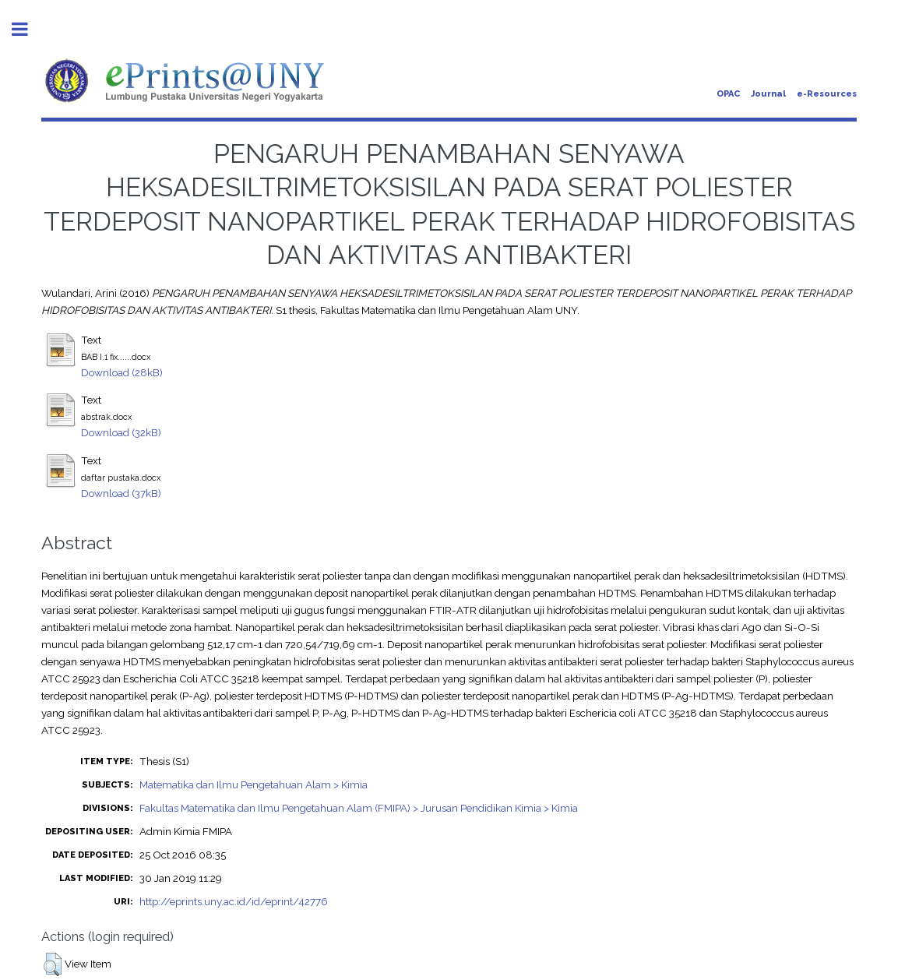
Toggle (28, 29)
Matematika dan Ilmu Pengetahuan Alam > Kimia (253, 784)
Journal (768, 94)
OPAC (728, 94)
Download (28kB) (122, 372)
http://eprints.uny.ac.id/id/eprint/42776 (233, 901)
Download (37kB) (121, 493)
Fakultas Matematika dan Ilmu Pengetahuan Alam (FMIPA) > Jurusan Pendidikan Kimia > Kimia (358, 808)
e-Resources (827, 94)
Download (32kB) (121, 432)
